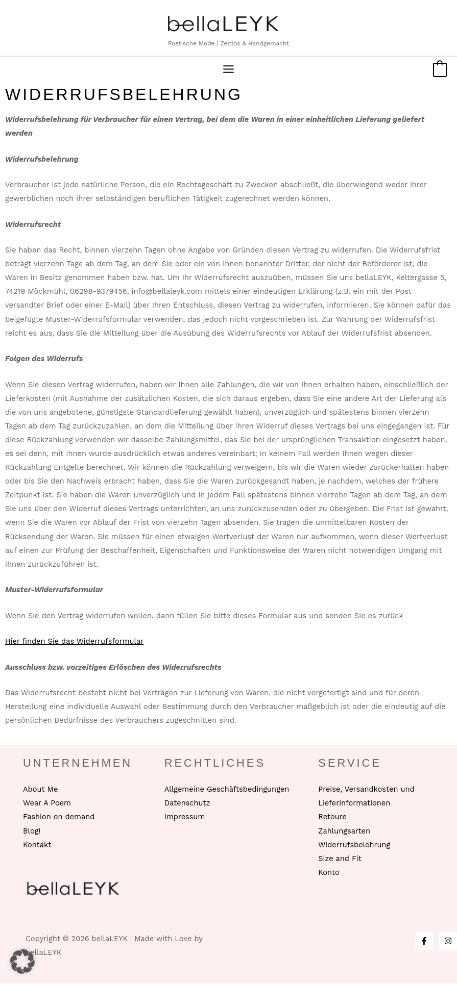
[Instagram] (448, 942)
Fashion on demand (58, 818)
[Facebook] (424, 942)
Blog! (31, 832)
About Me (40, 790)
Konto (328, 873)
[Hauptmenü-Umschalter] (228, 71)
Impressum (184, 818)
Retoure (332, 818)
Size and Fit (339, 859)
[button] (22, 961)
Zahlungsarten (344, 832)
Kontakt (37, 845)
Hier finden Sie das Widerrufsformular (74, 642)
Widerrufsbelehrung (354, 845)
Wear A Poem (47, 804)
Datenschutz (187, 804)
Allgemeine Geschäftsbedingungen (227, 790)
